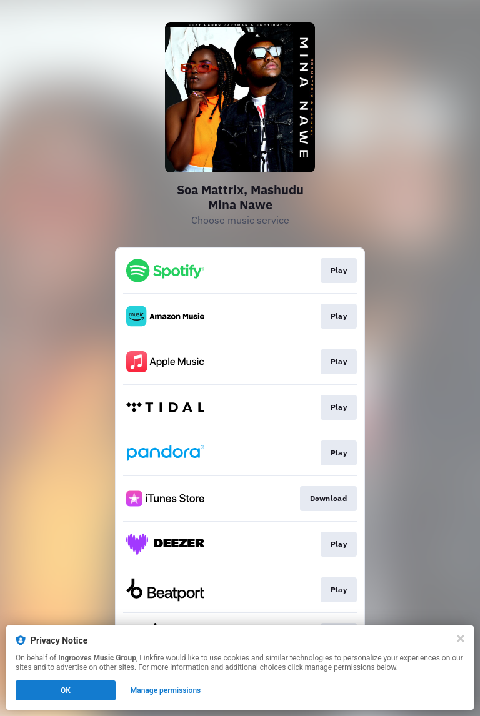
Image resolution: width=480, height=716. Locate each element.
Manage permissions (166, 690)
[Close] (461, 639)
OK (66, 690)
